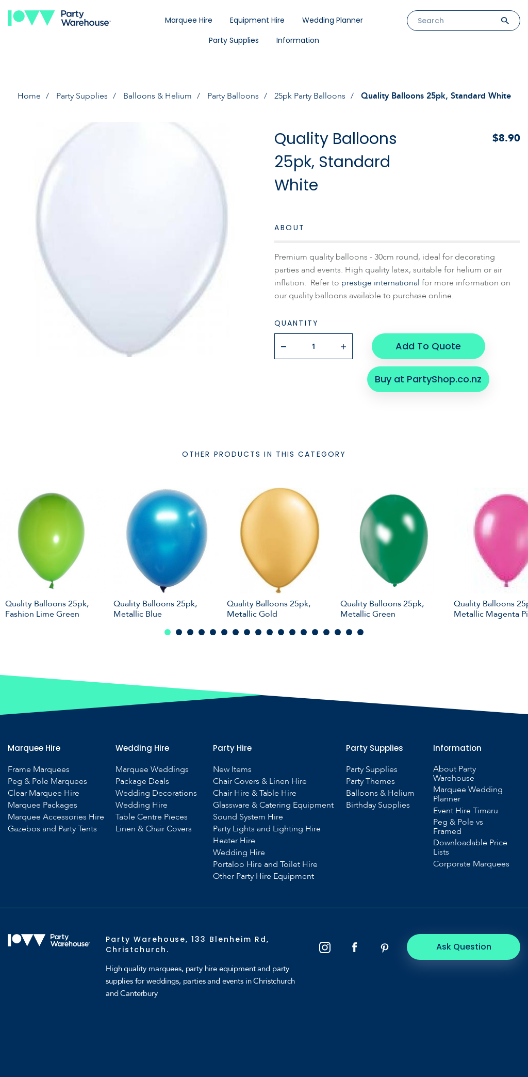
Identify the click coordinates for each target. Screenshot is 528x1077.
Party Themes (370, 781)
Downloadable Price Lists (470, 847)
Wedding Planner (332, 20)
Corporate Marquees (471, 864)
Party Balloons (233, 96)
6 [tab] (224, 632)
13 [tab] (304, 632)
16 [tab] (338, 632)
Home (29, 96)
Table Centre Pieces (152, 817)
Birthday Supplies (378, 805)
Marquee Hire (188, 20)
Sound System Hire (248, 817)
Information (297, 40)
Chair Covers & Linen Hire (260, 781)
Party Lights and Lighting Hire (267, 828)
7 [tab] (236, 632)
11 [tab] (281, 632)
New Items (232, 769)
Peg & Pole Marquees (47, 781)
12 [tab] (292, 632)
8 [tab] (247, 632)
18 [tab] (360, 632)
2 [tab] (179, 632)
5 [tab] (213, 632)
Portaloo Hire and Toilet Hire (265, 864)
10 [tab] (270, 632)
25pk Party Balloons (309, 96)
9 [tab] (258, 632)
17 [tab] (349, 632)
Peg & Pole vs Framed (458, 826)
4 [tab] (202, 632)
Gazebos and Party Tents (52, 828)
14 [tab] (315, 632)
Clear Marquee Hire (43, 793)
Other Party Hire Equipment (263, 876)
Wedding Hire (142, 805)
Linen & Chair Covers (154, 828)
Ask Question (463, 947)
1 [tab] (167, 632)
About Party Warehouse (454, 773)
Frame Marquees (39, 769)
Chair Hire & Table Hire (254, 793)
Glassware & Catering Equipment (273, 805)
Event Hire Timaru (465, 810)
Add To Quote (428, 346)
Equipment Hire (257, 20)
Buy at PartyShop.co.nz (428, 379)
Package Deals (142, 781)
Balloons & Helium (157, 96)
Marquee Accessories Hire (56, 817)
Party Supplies (234, 40)
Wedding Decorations (156, 793)
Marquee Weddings (152, 769)
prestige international (380, 282)
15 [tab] (326, 632)
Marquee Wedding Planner (468, 794)
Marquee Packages (42, 805)
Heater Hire (234, 840)
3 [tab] (190, 632)
